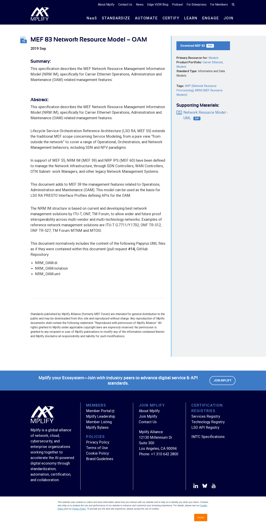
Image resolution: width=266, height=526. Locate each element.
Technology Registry (208, 422)
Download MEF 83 (197, 46)
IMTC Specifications (208, 436)
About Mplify (106, 4)
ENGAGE (210, 18)
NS (92, 18)
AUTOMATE (146, 18)
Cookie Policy (97, 453)
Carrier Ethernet (213, 62)
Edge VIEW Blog (157, 4)
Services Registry (205, 416)
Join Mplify (222, 380)
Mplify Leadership (100, 416)
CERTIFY (171, 18)
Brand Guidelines (99, 459)
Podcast (177, 4)
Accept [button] (200, 517)
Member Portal (98, 411)
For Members (219, 4)
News (140, 4)
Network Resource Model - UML (205, 115)
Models (214, 58)
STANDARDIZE (116, 18)
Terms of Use (97, 448)
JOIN (228, 18)
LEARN (190, 18)
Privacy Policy (79, 509)
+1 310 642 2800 (164, 454)
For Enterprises (197, 4)
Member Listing (99, 422)
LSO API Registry (205, 427)
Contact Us (125, 4)
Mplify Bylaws (97, 427)
